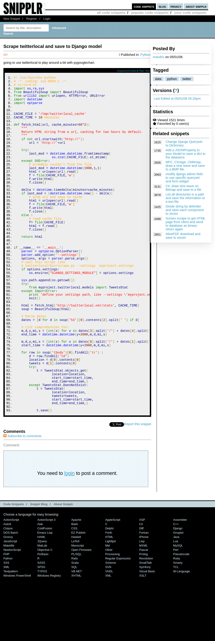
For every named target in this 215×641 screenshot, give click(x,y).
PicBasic (43, 617)
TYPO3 (42, 634)
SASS (41, 625)
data (158, 79)
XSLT (142, 638)
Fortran (144, 595)
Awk (40, 587)
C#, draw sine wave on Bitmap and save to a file (183, 187)
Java (176, 600)
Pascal (143, 613)
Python (145, 55)
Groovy (8, 600)
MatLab (42, 608)
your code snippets (190, 12)
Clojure (8, 591)
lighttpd (110, 604)
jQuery (42, 604)
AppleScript (112, 582)
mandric (158, 57)
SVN (108, 630)
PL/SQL (76, 617)
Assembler (180, 582)
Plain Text (144, 70)
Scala (75, 625)
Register (31, 18)
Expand (121, 70)
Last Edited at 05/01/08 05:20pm (177, 98)
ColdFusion (44, 591)
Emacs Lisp (45, 595)
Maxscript (77, 608)
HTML (109, 600)
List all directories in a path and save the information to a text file (185, 198)
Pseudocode (181, 617)
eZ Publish (78, 595)
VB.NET (76, 634)
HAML (41, 600)
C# (141, 587)
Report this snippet (137, 487)
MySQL (178, 608)
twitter (186, 79)
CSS (74, 591)
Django (177, 591)
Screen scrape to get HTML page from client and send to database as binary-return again (185, 224)
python (172, 79)
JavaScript (10, 604)
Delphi (109, 591)
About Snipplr (63, 567)
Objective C (45, 613)
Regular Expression (118, 621)
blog (162, 6)
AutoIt (7, 587)
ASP (142, 582)
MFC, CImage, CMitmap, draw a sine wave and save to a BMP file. (185, 165)
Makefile (8, 608)
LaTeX (75, 604)
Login (46, 18)
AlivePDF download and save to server (183, 235)
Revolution (146, 621)
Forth (108, 595)
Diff (141, 591)
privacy (175, 6)
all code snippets (111, 12)
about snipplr (196, 6)
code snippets (144, 6)
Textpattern (10, 634)
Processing (112, 617)
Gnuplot (178, 595)
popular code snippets (150, 12)
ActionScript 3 (46, 582)
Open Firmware (81, 613)
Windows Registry (49, 638)
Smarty (177, 625)
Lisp (142, 604)
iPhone (143, 600)
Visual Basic (147, 634)
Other (108, 613)
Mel (107, 608)
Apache (76, 582)
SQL (74, 630)
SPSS (41, 630)
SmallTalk (145, 625)
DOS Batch (10, 595)
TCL (176, 630)
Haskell (76, 600)
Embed (132, 70)
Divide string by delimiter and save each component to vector (185, 210)
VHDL (109, 634)
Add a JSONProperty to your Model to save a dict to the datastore (185, 153)
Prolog (143, 617)
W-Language (181, 634)
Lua (175, 604)
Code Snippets (13, 567)
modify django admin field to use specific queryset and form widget (184, 177)
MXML (143, 608)
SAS (6, 625)
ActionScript (11, 582)
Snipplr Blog (39, 567)
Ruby (176, 621)
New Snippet (11, 18)
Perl (175, 613)
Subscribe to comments (22, 499)
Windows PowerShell (17, 638)
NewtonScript (12, 613)
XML (108, 638)
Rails (74, 621)
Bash (74, 587)
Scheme (110, 625)
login (69, 536)
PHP (6, 617)
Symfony (144, 630)
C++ (176, 587)
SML (6, 630)
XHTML (76, 638)
